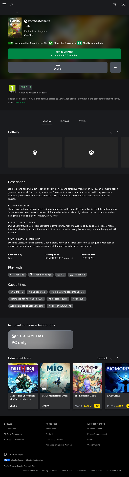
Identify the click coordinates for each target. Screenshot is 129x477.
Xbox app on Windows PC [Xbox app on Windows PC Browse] (14, 439)
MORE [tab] (82, 120)
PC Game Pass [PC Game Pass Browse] (10, 428)
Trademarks (81, 470)
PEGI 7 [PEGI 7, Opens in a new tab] (25, 87)
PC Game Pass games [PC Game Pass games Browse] (13, 434)
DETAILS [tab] (47, 120)
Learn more (20, 102)
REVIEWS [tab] (64, 120)
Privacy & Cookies (49, 470)
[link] (23, 386)
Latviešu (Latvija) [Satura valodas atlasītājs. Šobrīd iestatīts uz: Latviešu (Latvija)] (16, 454)
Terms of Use (66, 470)
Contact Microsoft (30, 470)
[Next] (117, 132)
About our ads (96, 470)
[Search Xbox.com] (12, 4)
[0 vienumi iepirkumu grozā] (116, 5)
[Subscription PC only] (40, 339)
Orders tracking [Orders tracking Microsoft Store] (93, 445)
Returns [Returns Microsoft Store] (90, 439)
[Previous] (111, 132)
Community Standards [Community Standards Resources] (55, 439)
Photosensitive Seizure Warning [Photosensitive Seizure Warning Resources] (59, 445)
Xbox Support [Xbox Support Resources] (51, 428)
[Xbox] (9, 12)
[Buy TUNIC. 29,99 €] (58, 67)
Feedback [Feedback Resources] (49, 434)
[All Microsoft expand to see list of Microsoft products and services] (4, 5)
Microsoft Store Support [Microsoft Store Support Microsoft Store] (97, 434)
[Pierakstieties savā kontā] (124, 5)
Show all (102, 358)
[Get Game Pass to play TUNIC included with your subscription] (64, 53)
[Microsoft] (64, 3)
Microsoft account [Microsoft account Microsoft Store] (94, 428)
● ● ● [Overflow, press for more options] (115, 67)
